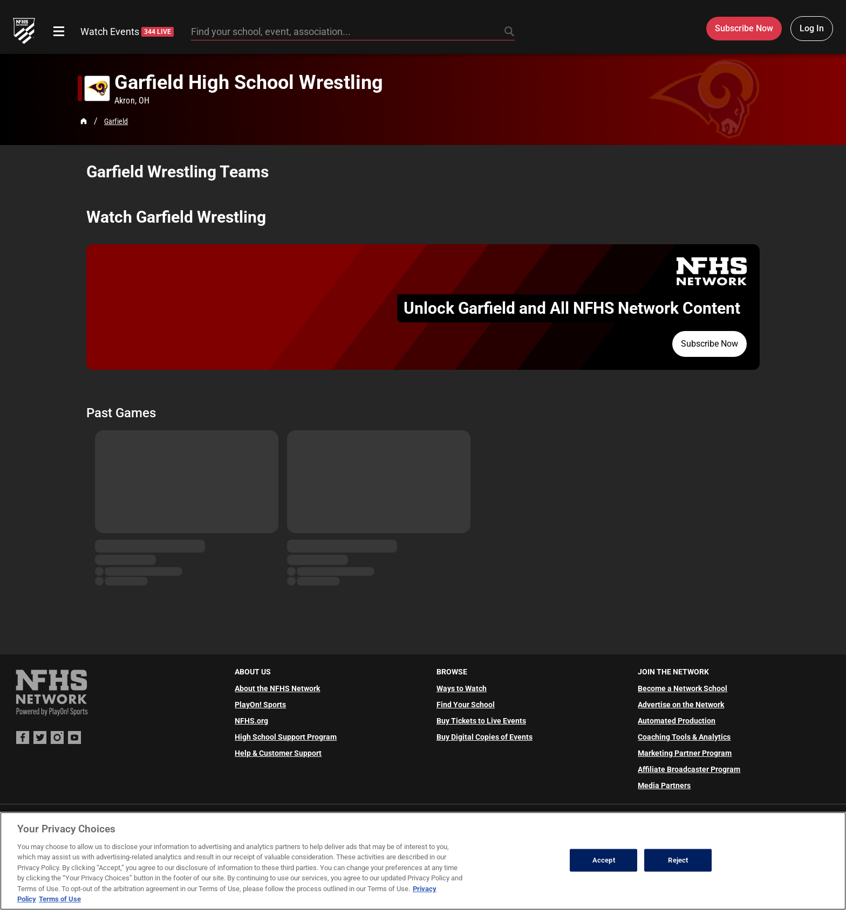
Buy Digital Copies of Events (484, 737)
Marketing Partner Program (685, 753)
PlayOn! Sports (260, 704)
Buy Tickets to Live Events (481, 720)
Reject (678, 860)
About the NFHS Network (277, 688)
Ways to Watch (461, 688)
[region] (423, 861)
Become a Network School (682, 688)
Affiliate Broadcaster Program (689, 769)
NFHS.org (251, 720)
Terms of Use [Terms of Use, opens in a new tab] (60, 899)
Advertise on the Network (681, 704)
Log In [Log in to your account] (812, 28)
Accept (603, 860)
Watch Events (127, 31)
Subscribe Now (709, 344)
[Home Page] (84, 121)
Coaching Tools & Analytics (684, 737)
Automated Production (676, 720)
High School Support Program (286, 737)
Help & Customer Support (278, 753)
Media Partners (664, 785)
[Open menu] (58, 31)
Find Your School (465, 704)
